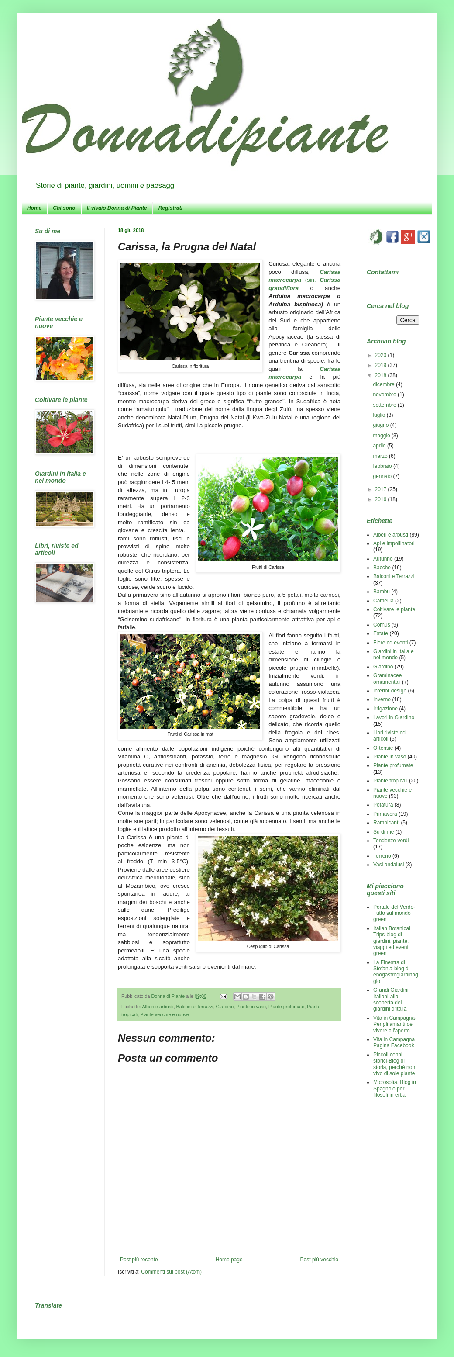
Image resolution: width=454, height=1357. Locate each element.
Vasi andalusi (388, 865)
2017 (381, 489)
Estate (380, 633)
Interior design (389, 691)
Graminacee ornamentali (387, 678)
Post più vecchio (319, 1260)
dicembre (384, 384)
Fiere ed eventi (390, 643)
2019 (381, 365)
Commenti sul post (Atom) (171, 1272)
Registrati (170, 208)
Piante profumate (286, 1006)
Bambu (381, 591)
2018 (381, 375)
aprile (380, 446)
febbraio (383, 466)
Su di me (383, 832)
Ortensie (383, 748)
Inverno (382, 699)
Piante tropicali (390, 781)
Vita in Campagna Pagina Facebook (394, 1042)
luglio (379, 415)
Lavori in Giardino (393, 717)
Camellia (383, 601)
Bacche (382, 567)
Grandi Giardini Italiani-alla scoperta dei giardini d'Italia (391, 999)
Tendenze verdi (391, 841)
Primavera (385, 814)
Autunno (383, 559)
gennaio (383, 476)
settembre (385, 405)
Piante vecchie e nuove (164, 1014)
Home (34, 208)
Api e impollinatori (394, 543)
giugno (381, 425)
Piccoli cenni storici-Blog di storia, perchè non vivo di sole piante (394, 1064)
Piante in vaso (251, 1006)
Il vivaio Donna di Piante (117, 208)
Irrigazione (385, 709)
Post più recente (139, 1260)
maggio (382, 436)
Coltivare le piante (394, 609)
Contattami (383, 272)
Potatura (383, 805)
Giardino (225, 1006)
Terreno (382, 856)
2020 (381, 355)
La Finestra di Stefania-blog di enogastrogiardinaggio (395, 971)
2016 (381, 499)
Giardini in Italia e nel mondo (393, 654)
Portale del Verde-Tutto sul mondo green (394, 913)
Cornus (381, 625)
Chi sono (64, 208)
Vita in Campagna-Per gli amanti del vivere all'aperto (394, 1024)
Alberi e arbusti (157, 1006)
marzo (381, 456)
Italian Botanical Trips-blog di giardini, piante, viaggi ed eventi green (391, 941)
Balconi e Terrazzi (194, 1006)
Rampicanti (386, 823)
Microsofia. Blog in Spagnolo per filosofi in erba (394, 1088)
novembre (385, 394)
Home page (229, 1260)
